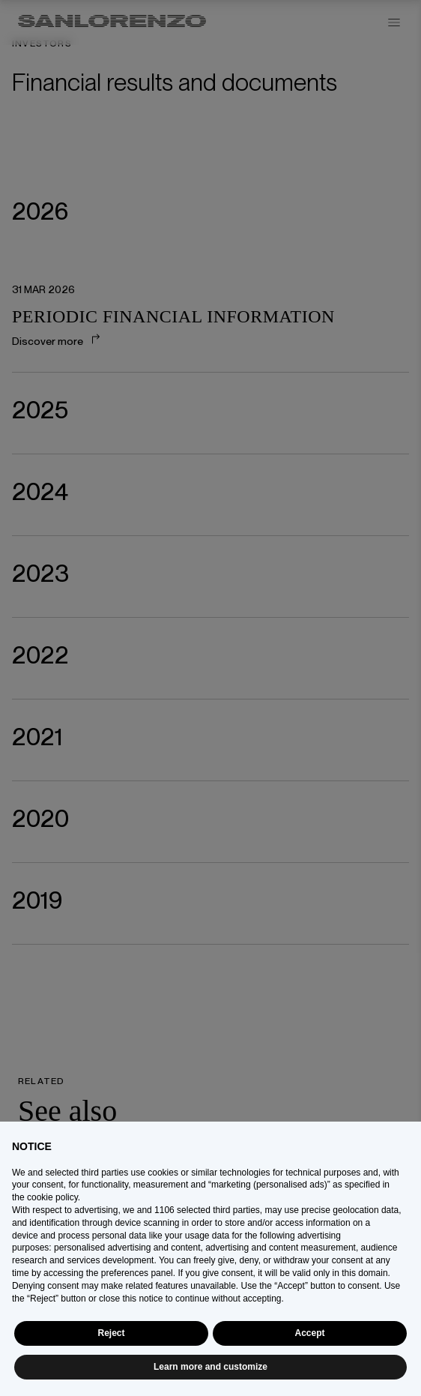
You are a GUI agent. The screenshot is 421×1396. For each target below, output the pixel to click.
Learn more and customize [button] (210, 1367)
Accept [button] (309, 1333)
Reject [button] (110, 1333)
